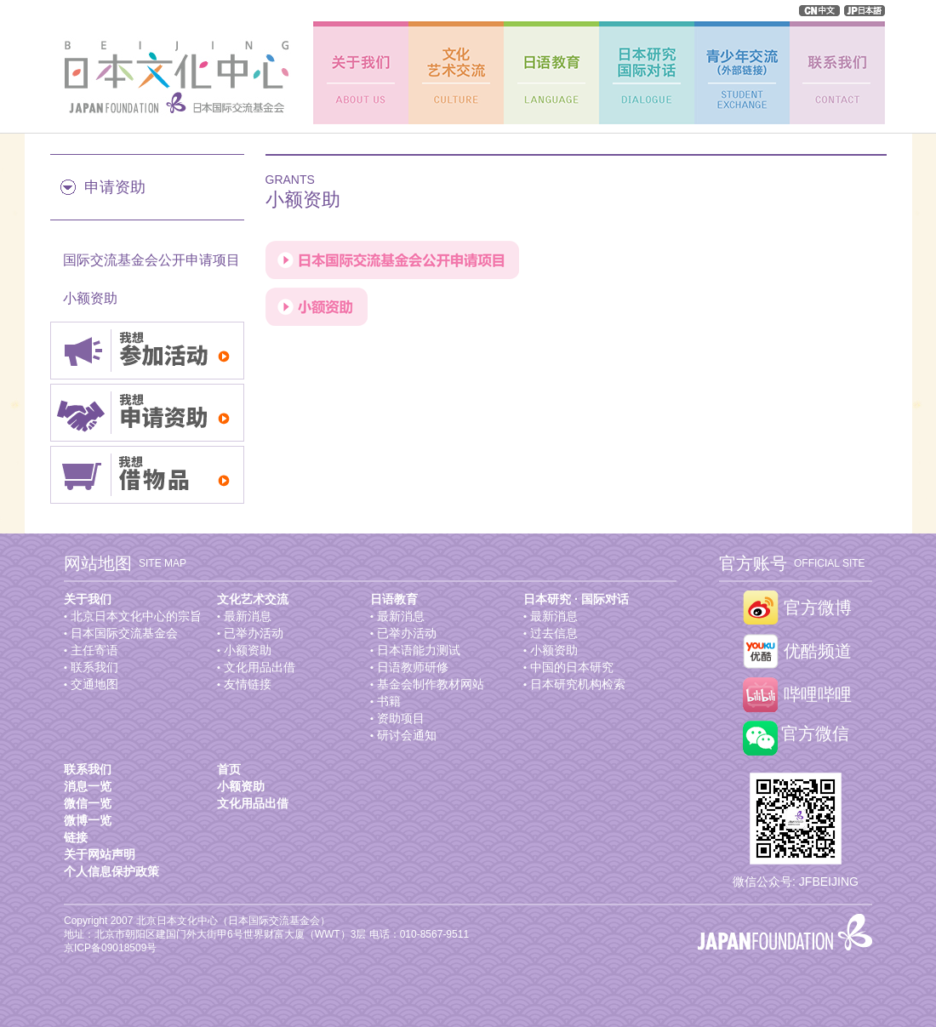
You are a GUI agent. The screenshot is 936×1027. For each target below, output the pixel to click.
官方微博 (818, 608)
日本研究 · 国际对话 (576, 599)
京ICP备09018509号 (110, 948)
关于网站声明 (99, 854)
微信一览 (87, 803)
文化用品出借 (259, 667)
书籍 (389, 701)
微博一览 (87, 820)
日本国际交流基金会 (124, 633)
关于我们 (87, 599)
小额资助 (90, 298)
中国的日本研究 (572, 667)
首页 (229, 769)
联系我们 (94, 667)
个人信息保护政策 (111, 871)
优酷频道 (818, 651)
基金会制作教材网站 (430, 684)
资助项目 (401, 718)
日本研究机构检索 (577, 684)
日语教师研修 (412, 667)
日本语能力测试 (418, 650)
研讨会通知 (407, 735)
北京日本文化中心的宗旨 (136, 616)
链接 (76, 837)
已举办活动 (253, 633)
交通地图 (94, 684)
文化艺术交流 (252, 599)
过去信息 (554, 633)
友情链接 (247, 684)
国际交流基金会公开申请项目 (151, 260)
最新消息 (247, 616)
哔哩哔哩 (818, 695)
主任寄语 (94, 650)
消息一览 (87, 786)
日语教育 (394, 599)
